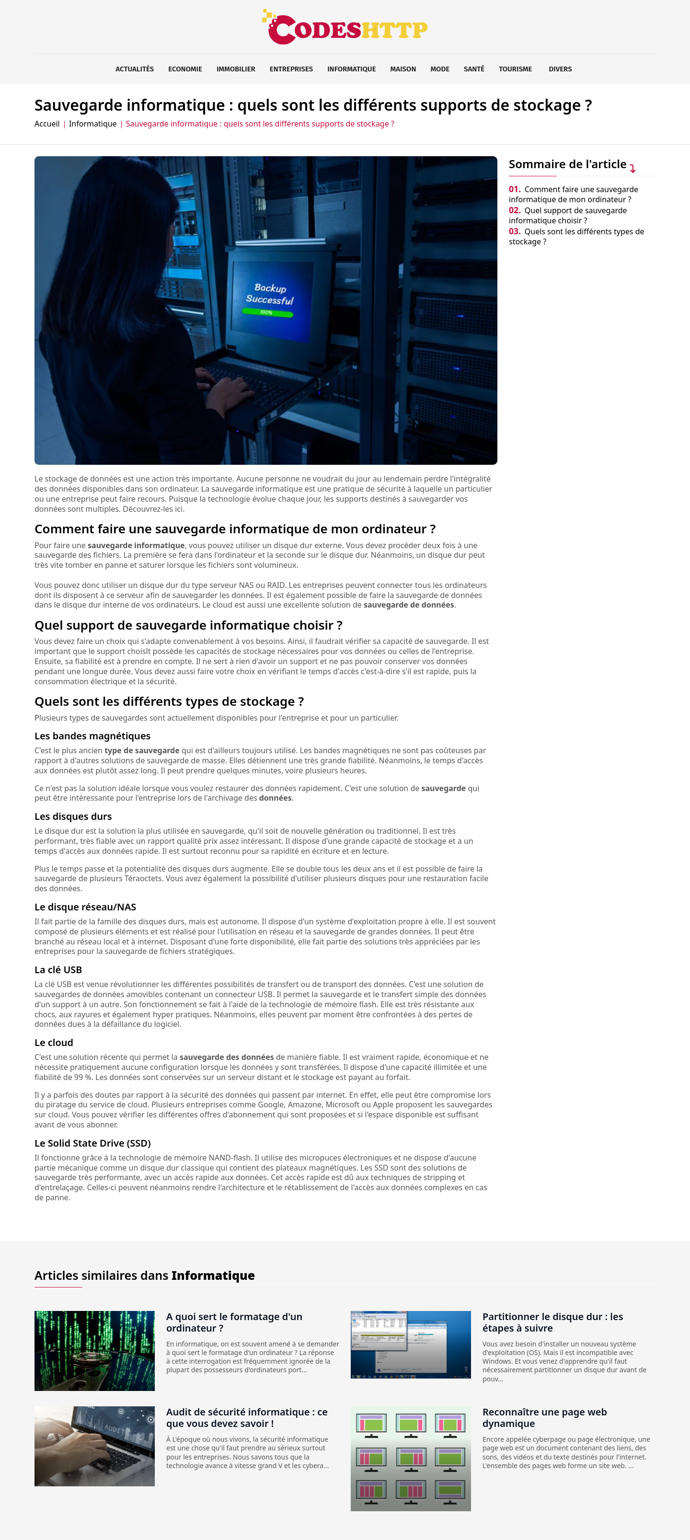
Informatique (351, 69)
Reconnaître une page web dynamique (545, 1417)
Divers (560, 69)
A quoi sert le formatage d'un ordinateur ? (234, 1322)
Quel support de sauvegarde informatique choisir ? (568, 215)
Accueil (47, 124)
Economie (185, 69)
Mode (439, 69)
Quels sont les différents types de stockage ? (576, 236)
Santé (474, 69)
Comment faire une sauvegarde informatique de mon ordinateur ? (573, 194)
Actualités (134, 69)
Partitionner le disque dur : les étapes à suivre (553, 1322)
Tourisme (515, 69)
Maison (403, 69)
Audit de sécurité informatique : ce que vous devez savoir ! (247, 1417)
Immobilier (236, 69)
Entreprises (291, 69)
